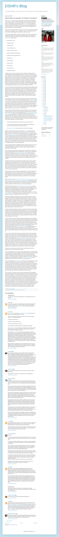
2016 (44, 93)
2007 (44, 106)
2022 (44, 84)
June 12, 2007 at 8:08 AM (12, 299)
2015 (44, 94)
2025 (44, 80)
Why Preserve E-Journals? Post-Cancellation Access (48, 119)
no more (9, 421)
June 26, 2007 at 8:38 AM (12, 483)
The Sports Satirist (11, 495)
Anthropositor (10, 378)
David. (9, 302)
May (44, 122)
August (44, 111)
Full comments (43, 74)
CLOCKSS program (12, 327)
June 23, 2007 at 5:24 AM (12, 430)
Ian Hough (10, 351)
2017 (44, 91)
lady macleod (10, 369)
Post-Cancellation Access (23, 313)
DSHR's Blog (16, 6)
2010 (44, 101)
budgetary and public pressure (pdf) (20, 226)
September (45, 110)
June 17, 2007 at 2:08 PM (12, 348)
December (45, 107)
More (52, 50)
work (51, 21)
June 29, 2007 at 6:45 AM (12, 491)
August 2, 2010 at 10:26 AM (12, 518)
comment (10, 313)
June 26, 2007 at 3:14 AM (12, 463)
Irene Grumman (10, 433)
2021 (44, 85)
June (44, 114)
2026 (44, 78)
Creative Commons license (13, 134)
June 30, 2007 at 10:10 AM (12, 510)
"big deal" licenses (12, 128)
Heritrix (25, 130)
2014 (44, 96)
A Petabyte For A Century (47, 120)
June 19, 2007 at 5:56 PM (12, 365)
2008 (44, 104)
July (44, 113)
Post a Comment (9, 520)
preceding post (18, 260)
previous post (9, 20)
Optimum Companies (11, 513)
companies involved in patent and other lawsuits (26, 237)
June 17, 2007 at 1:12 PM (12, 308)
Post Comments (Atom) (13, 524)
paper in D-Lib (7, 37)
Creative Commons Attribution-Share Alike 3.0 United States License (46, 23)
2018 (44, 90)
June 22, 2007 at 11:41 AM (12, 417)
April (44, 124)
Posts (43, 134)
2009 (44, 103)
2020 (44, 87)
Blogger (34, 531)
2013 (44, 97)
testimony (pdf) (11, 219)
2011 (44, 100)
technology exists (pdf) (27, 257)
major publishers (16, 332)
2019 (44, 88)
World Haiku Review (16, 106)
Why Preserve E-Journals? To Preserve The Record (48, 116)
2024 (44, 81)
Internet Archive (28, 112)
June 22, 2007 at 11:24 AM (12, 375)
